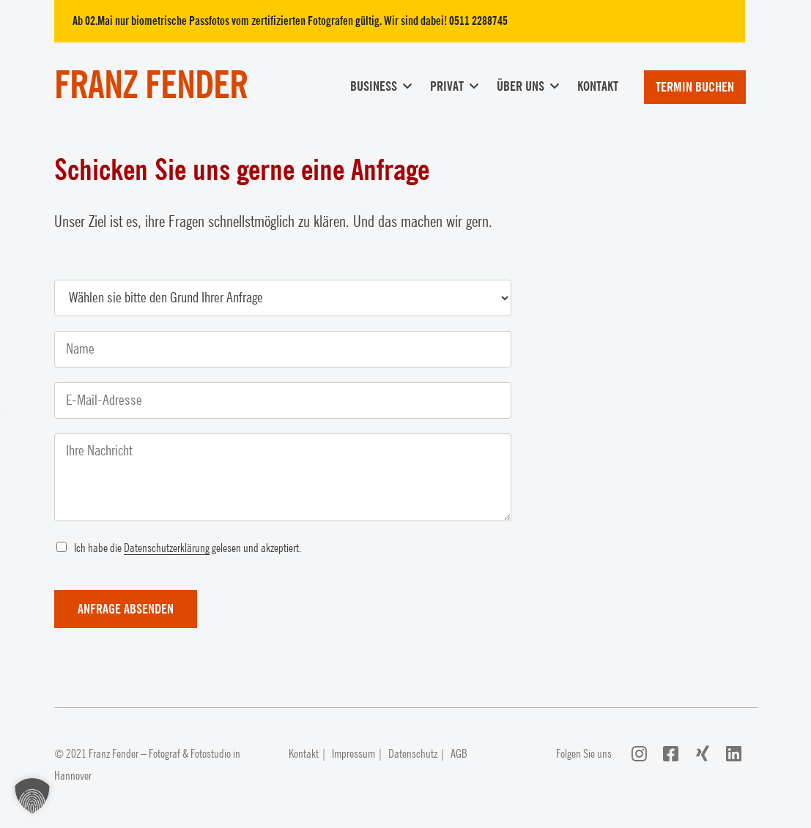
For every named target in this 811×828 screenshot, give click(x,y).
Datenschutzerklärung (167, 548)
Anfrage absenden (126, 609)
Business (373, 86)
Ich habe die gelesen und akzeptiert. (187, 548)
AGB (459, 754)
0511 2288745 (478, 21)
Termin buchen (695, 87)
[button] (32, 796)
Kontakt (597, 86)
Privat (447, 86)
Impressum (353, 754)
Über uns (520, 86)
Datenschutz (412, 754)
